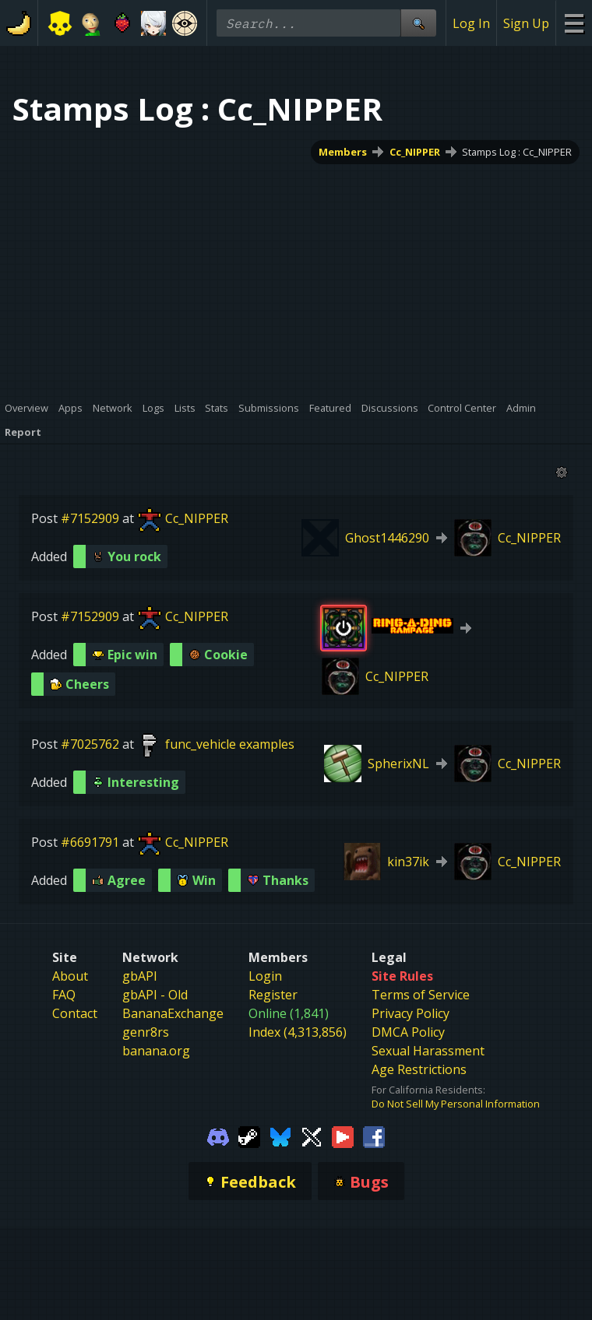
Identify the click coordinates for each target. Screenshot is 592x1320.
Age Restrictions (419, 1069)
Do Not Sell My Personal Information (456, 1104)
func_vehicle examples (229, 744)
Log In (471, 23)
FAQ (64, 994)
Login (265, 976)
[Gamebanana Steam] (249, 1135)
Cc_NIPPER (414, 152)
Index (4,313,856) (297, 1032)
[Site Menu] (573, 23)
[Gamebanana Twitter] (311, 1135)
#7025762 (90, 744)
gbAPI (139, 976)
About (70, 976)
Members (343, 152)
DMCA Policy (408, 1032)
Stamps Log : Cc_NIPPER (517, 152)
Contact (74, 1013)
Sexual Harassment (428, 1050)
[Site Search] (418, 23)
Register (273, 994)
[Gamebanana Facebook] (373, 1135)
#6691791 (90, 842)
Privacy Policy (410, 1013)
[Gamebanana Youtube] (342, 1135)
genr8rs (145, 1032)
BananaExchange (173, 1013)
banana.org (156, 1050)
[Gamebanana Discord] (218, 1135)
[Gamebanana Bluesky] (280, 1135)
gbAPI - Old (155, 994)
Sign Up (526, 23)
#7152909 (90, 518)
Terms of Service (421, 994)
